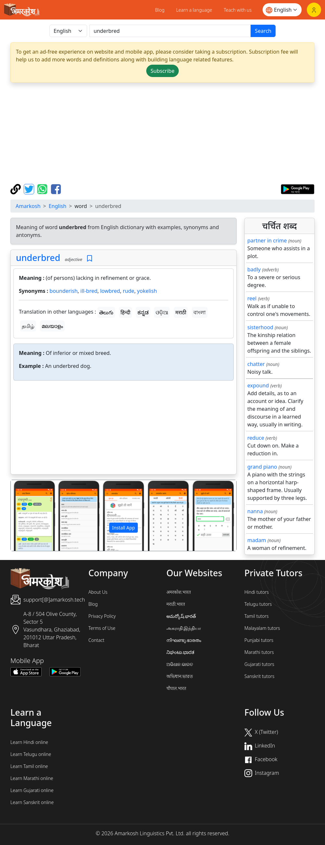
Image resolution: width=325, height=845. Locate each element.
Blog (159, 10)
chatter (256, 364)
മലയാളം (52, 326)
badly (254, 269)
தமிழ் (28, 326)
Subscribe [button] (162, 70)
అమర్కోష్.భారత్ (181, 616)
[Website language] (282, 9)
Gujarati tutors (259, 664)
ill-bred (89, 290)
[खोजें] (170, 31)
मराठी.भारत (175, 604)
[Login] (314, 10)
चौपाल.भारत (176, 688)
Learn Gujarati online (32, 790)
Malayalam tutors (262, 628)
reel (251, 298)
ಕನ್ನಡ (143, 312)
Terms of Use (101, 628)
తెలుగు (106, 312)
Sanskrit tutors (259, 676)
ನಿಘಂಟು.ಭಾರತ (180, 652)
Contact (96, 640)
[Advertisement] (162, 133)
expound (258, 385)
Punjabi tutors (258, 640)
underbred (38, 258)
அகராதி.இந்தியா (183, 628)
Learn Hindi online (29, 742)
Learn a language (194, 10)
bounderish (63, 290)
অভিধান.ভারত (179, 676)
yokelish (147, 290)
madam (256, 540)
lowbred (110, 290)
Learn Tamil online (29, 766)
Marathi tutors (259, 652)
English (57, 206)
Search (263, 30)
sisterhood (260, 327)
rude (128, 290)
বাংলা (199, 312)
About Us (98, 592)
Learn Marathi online (31, 778)
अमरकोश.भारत (178, 592)
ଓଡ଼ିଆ (162, 312)
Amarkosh (28, 206)
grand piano (262, 466)
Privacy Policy (102, 616)
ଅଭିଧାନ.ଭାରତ (179, 664)
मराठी (181, 312)
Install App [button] (123, 528)
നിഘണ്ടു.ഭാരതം (183, 640)
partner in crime (267, 240)
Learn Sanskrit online (32, 802)
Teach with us (238, 10)
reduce (255, 437)
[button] (28, 515)
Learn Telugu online (30, 754)
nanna (255, 511)
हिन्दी (125, 312)
